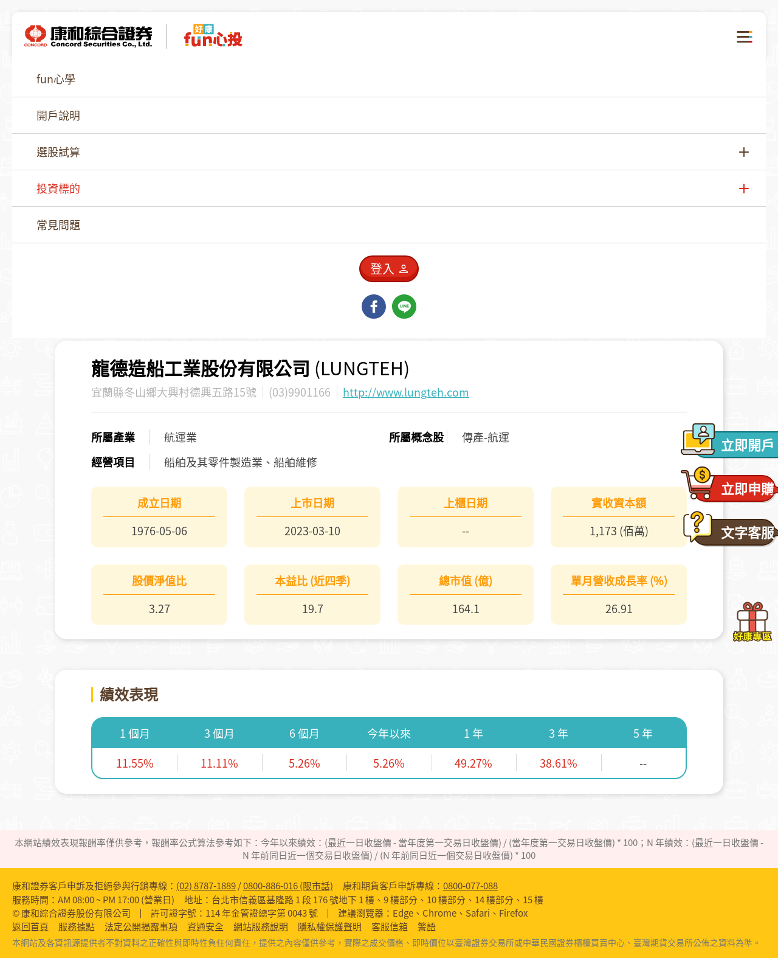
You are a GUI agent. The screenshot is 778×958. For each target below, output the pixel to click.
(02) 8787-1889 (206, 885)
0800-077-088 (470, 885)
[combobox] (629, 124)
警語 (427, 926)
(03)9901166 (300, 392)
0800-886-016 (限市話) (288, 885)
